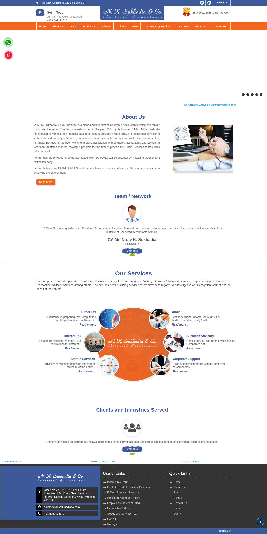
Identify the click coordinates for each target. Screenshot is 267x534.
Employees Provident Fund (123, 503)
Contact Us (219, 26)
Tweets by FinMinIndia (10, 461)
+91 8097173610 (54, 513)
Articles (121, 26)
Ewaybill (112, 518)
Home (42, 26)
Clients (106, 26)
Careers (184, 26)
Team (72, 26)
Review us (222, 2)
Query (177, 513)
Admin (200, 26)
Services (88, 26)
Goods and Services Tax (122, 513)
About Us (58, 26)
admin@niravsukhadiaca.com (65, 16)
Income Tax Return (118, 508)
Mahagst (112, 524)
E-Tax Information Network (123, 492)
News (134, 26)
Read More (45, 182)
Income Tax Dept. (117, 482)
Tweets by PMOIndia (190, 461)
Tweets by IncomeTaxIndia (103, 461)
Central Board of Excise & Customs (128, 487)
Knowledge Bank (158, 26)
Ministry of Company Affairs (123, 497)
